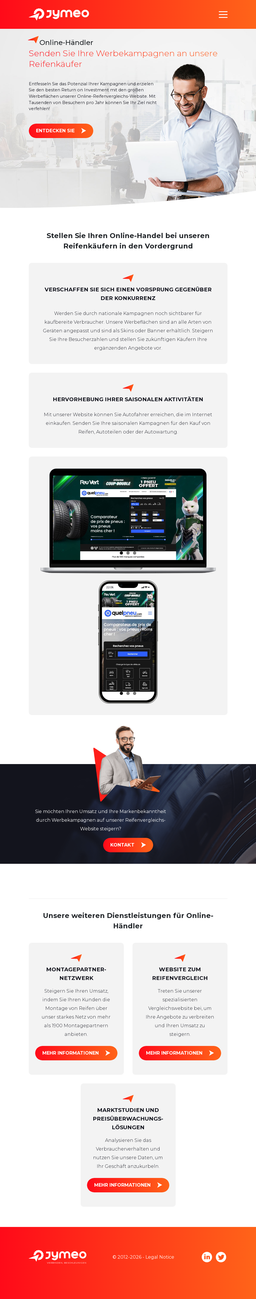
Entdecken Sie (55, 130)
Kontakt (122, 845)
